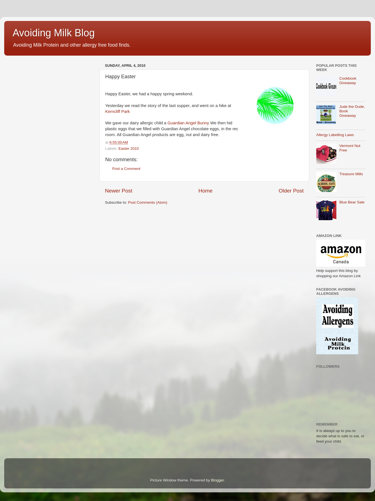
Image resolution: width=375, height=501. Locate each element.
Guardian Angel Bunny (188, 123)
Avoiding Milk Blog (54, 33)
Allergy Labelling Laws (335, 135)
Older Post (291, 191)
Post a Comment (126, 169)
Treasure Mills (351, 174)
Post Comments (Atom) (147, 202)
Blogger (217, 480)
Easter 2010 (128, 148)
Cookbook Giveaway (347, 80)
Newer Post (118, 191)
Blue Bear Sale (351, 202)
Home (205, 191)
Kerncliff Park (117, 111)
